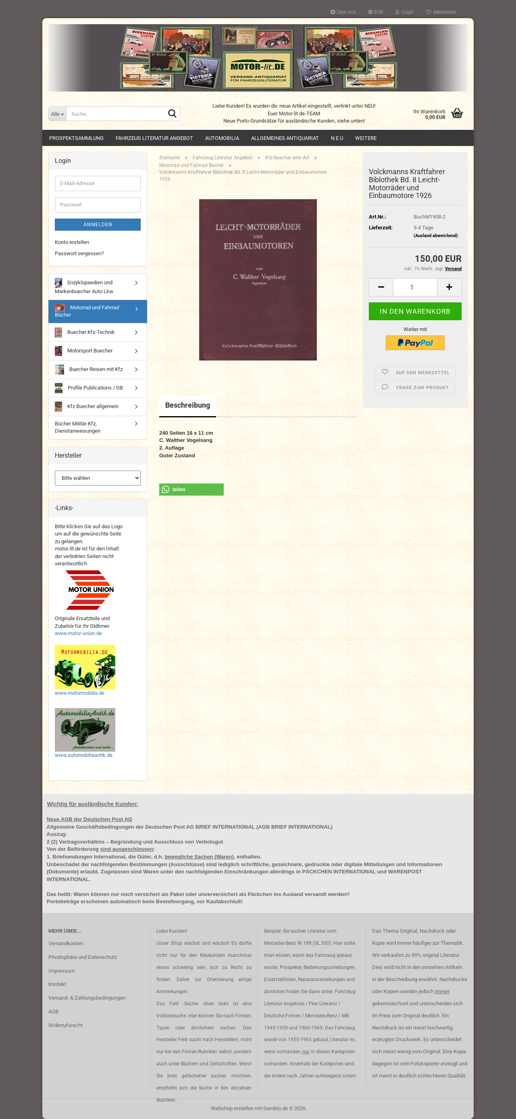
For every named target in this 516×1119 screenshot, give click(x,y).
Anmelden (97, 224)
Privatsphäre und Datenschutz (82, 957)
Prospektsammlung (76, 138)
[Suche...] (57, 113)
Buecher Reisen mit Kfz (89, 370)
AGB (53, 1012)
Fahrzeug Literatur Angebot (154, 138)
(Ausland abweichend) (436, 235)
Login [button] (404, 12)
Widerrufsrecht (65, 1025)
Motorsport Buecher (83, 351)
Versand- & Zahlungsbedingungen (86, 998)
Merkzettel (441, 12)
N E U (337, 138)
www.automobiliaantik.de (83, 755)
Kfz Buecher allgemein (87, 407)
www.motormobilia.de (79, 693)
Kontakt (57, 984)
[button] (375, 12)
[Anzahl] (415, 287)
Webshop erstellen (232, 1108)
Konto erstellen (72, 242)
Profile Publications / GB (89, 388)
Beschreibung (187, 405)
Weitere (366, 138)
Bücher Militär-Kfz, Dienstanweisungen (77, 427)
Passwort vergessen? (79, 253)
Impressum (61, 971)
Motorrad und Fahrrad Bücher (87, 311)
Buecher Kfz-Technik (85, 332)
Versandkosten (65, 943)
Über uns (343, 12)
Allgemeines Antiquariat (285, 138)
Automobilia (222, 138)
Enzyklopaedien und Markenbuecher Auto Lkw (84, 286)
